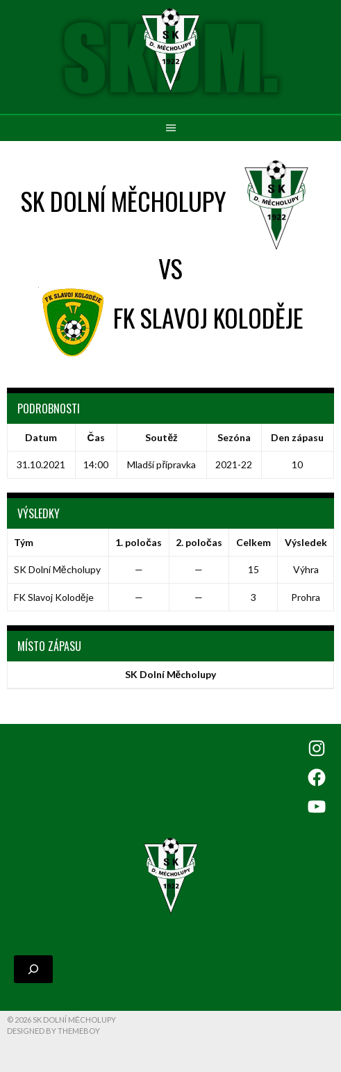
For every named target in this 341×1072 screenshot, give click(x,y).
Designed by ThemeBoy (53, 1030)
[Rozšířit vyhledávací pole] (33, 969)
